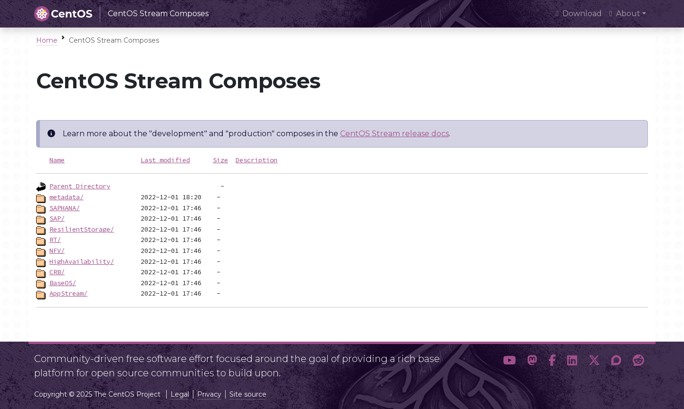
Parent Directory (79, 186)
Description (256, 160)
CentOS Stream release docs (394, 133)
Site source (247, 394)
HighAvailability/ (81, 261)
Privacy (209, 394)
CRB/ (57, 272)
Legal (180, 394)
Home (46, 40)
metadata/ (66, 197)
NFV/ (57, 250)
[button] (509, 362)
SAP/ (57, 218)
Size (220, 160)
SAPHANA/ (64, 208)
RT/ (55, 239)
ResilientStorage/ (81, 229)
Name (57, 160)
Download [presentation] (579, 13)
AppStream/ (68, 293)
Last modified (165, 160)
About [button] (624, 13)
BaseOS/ (62, 283)
